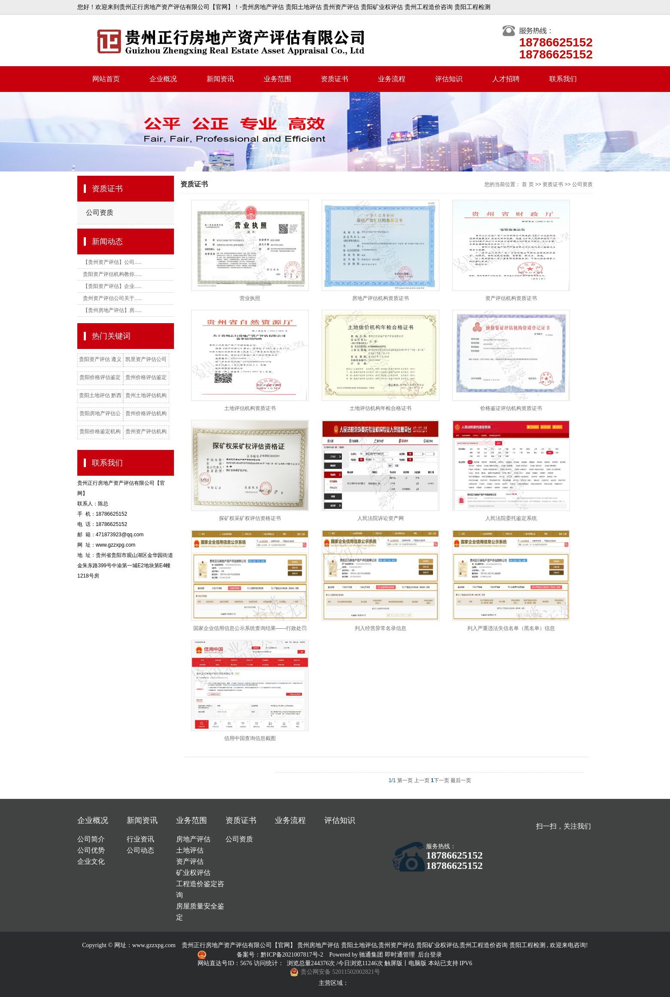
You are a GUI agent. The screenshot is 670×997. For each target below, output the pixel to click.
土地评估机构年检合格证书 (380, 408)
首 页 (527, 184)
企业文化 (91, 861)
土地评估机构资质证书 (250, 408)
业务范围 (277, 79)
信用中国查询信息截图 (250, 738)
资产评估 (190, 861)
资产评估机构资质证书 (511, 298)
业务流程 (391, 79)
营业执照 (250, 298)
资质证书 (334, 79)
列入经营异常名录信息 (380, 628)
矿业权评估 (193, 872)
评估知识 (449, 79)
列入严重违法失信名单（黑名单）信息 (511, 628)
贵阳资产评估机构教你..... (112, 274)
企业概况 (163, 79)
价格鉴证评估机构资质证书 (511, 408)
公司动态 (140, 850)
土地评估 (190, 850)
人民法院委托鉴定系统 (511, 518)
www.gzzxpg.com (154, 945)
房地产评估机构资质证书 (380, 298)
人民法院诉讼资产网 (380, 518)
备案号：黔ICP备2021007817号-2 (281, 954)
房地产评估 (193, 839)
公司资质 (99, 212)
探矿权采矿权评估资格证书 (250, 518)
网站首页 (106, 79)
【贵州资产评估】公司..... (112, 262)
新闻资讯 (220, 79)
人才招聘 (506, 79)
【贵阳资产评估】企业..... (112, 286)
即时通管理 (400, 954)
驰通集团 (372, 954)
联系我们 (563, 79)
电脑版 (417, 963)
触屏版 (393, 963)
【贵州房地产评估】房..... (112, 310)
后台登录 (430, 954)
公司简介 (91, 839)
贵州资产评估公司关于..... (112, 298)
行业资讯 (140, 839)
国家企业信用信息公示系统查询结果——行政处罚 (250, 628)
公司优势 (91, 850)
